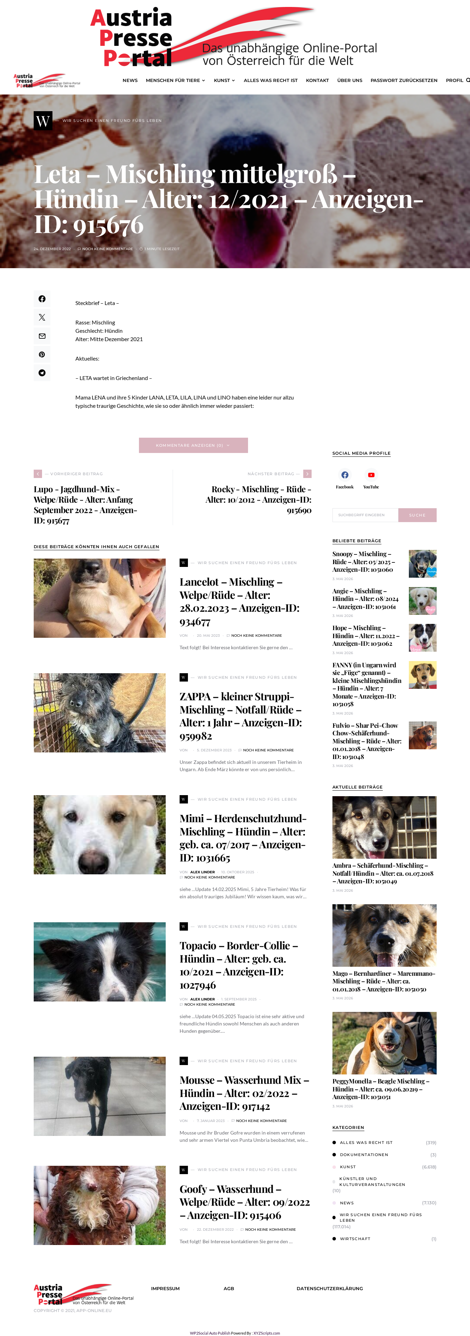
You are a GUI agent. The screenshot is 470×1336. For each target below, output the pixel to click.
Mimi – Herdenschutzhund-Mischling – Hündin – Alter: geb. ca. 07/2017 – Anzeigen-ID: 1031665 (243, 837)
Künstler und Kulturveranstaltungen (369, 1181)
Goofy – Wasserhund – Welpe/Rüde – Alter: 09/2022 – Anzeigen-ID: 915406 (245, 1202)
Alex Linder (202, 872)
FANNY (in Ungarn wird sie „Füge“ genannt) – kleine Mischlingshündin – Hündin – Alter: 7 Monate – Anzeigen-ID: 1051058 (367, 684)
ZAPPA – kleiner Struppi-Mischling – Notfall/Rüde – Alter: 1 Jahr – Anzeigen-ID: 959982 (241, 715)
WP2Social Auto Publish (210, 1333)
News (343, 1203)
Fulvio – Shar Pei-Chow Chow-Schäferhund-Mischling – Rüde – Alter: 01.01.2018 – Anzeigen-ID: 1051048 (367, 741)
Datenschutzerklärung (330, 1288)
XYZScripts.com (267, 1333)
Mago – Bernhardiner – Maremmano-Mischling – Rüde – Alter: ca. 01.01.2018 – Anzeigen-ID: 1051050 (384, 981)
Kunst (344, 1166)
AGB (229, 1288)
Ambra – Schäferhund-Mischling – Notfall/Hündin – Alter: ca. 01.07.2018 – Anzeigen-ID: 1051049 (383, 873)
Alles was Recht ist (362, 1142)
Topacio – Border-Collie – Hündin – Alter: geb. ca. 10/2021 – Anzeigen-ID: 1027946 (239, 964)
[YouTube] (371, 478)
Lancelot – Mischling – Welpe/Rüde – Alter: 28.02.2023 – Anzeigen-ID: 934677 (239, 601)
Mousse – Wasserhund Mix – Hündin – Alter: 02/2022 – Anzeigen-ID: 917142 (244, 1093)
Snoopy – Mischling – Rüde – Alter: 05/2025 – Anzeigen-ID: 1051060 (363, 562)
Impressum (165, 1288)
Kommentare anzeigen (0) (190, 445)
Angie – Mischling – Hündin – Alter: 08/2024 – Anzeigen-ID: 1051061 (365, 599)
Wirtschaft (351, 1238)
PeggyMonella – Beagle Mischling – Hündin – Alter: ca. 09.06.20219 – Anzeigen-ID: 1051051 (381, 1089)
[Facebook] (345, 478)
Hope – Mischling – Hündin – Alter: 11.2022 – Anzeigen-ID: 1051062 (366, 636)
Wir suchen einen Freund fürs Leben (377, 1217)
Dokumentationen (360, 1154)
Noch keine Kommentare (107, 249)
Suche (417, 515)
